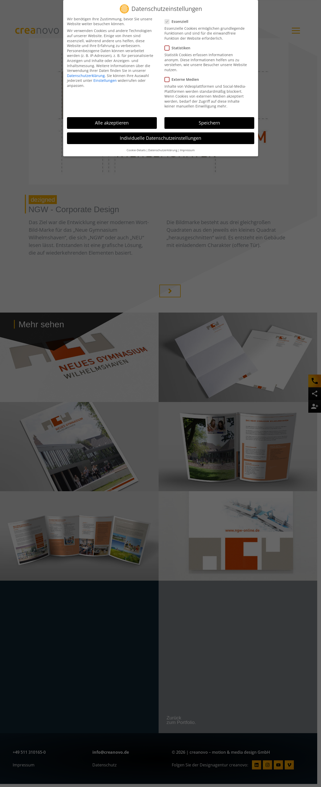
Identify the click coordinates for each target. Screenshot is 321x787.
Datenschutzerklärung (86, 73)
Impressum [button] (187, 148)
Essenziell (178, 19)
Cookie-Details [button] (136, 148)
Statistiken (179, 45)
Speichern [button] (209, 121)
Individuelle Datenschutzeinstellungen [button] (160, 136)
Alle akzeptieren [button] (112, 121)
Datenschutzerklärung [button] (162, 148)
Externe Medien (183, 77)
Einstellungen (105, 78)
